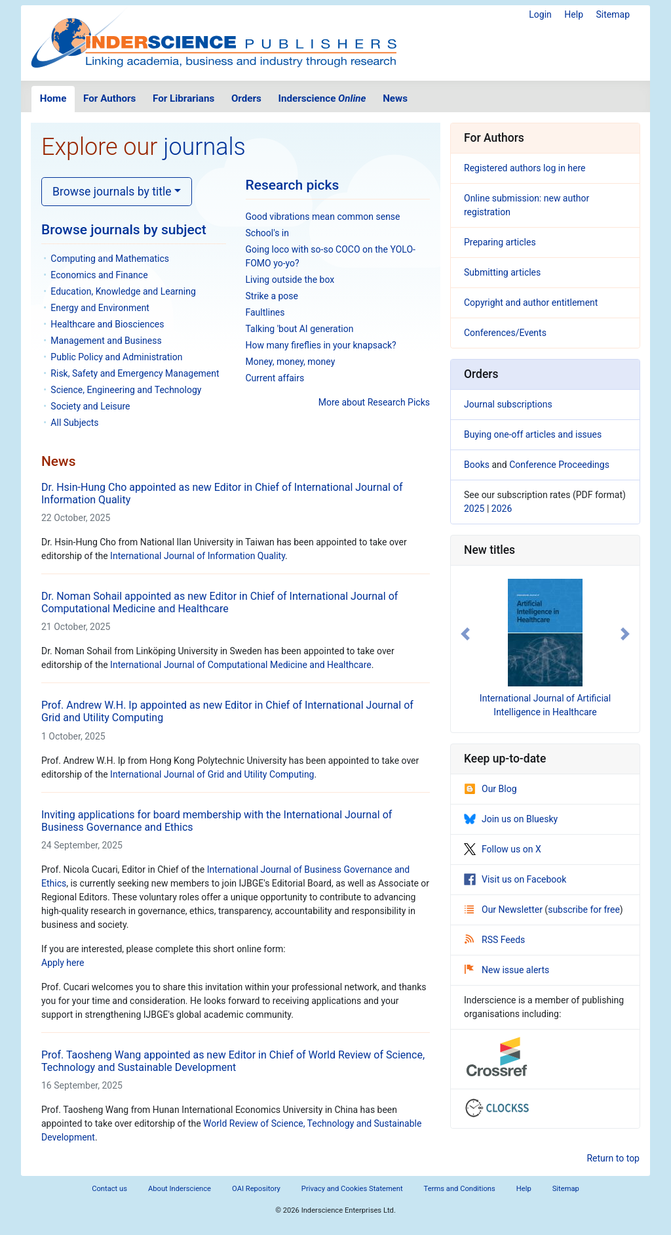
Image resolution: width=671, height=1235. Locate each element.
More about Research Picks (374, 402)
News (395, 98)
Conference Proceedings (559, 464)
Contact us (109, 1188)
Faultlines (265, 312)
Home (53, 98)
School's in (267, 233)
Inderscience (322, 98)
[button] (465, 633)
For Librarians (183, 98)
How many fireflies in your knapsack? (321, 345)
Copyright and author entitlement (531, 302)
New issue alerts (507, 970)
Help (573, 14)
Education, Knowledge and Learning (122, 291)
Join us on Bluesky (511, 819)
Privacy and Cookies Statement (352, 1188)
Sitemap (613, 14)
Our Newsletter (505, 909)
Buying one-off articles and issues (533, 434)
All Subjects (74, 422)
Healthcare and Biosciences (107, 324)
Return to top (613, 1158)
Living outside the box (290, 279)
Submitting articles (502, 272)
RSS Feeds (495, 939)
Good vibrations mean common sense (323, 216)
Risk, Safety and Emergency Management (134, 373)
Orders (246, 98)
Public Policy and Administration (116, 357)
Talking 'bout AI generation (300, 329)
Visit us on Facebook (515, 879)
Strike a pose (272, 296)
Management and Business (105, 340)
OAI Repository (256, 1188)
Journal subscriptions (508, 404)
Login (540, 14)
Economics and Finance (98, 275)
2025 (474, 508)
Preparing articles (500, 242)
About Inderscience (179, 1188)
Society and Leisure (90, 406)
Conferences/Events (505, 332)
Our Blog (490, 789)
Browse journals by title (112, 191)
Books (476, 464)
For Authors (109, 98)
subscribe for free (584, 909)
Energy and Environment (99, 308)
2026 (501, 508)
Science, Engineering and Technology (125, 390)
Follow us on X (502, 849)
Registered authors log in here (525, 168)
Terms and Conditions (459, 1188)
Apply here (63, 962)
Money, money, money (291, 361)
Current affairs (275, 378)
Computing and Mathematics (109, 258)
